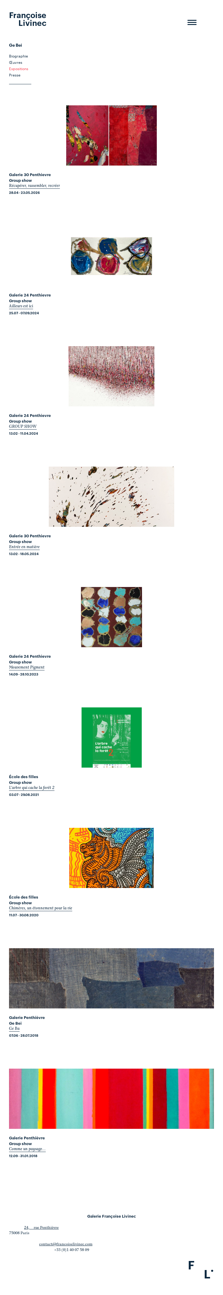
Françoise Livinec (27, 18)
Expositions (18, 68)
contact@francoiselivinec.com (65, 1244)
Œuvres (15, 62)
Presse (14, 74)
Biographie (18, 55)
